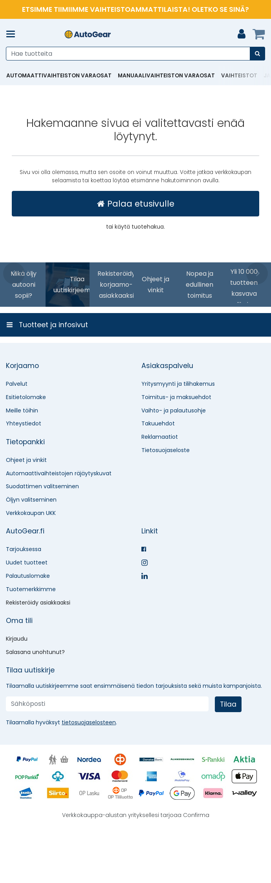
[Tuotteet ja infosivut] (13, 34)
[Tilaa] (228, 755)
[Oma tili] (241, 34)
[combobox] (135, 53)
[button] (89, 773)
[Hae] (257, 53)
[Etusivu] (87, 34)
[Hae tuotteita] (135, 53)
